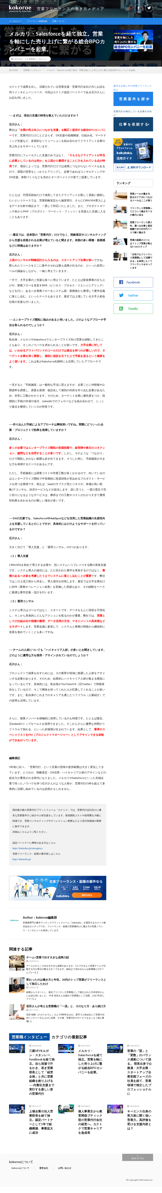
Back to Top (137, 1164)
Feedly (128, 309)
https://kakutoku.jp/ (22, 859)
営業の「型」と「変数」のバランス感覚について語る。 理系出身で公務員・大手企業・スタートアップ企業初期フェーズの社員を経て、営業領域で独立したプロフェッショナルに (140, 1074)
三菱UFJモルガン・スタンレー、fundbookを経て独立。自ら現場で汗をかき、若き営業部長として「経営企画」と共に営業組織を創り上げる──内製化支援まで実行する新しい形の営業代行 (42, 1074)
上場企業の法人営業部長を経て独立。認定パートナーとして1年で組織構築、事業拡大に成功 (42, 1127)
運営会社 (36, 1174)
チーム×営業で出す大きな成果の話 (47, 957)
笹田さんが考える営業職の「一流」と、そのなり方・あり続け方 (66, 1006)
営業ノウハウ (65, 21)
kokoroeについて (18, 1174)
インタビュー (16, 21)
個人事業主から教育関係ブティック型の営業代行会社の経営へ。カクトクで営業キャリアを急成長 (91, 1127)
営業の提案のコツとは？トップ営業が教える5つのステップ (141, 243)
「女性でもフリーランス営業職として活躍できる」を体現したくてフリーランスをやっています (141, 261)
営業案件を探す (134, 99)
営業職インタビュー (37, 59)
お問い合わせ (52, 1174)
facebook (129, 282)
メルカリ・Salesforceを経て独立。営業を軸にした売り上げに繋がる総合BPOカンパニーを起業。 (91, 1065)
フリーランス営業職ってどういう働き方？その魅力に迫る (141, 211)
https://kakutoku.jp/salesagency (28, 848)
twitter (128, 296)
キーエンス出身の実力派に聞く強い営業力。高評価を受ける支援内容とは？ (140, 1125)
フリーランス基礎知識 (41, 21)
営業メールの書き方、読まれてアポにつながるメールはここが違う (141, 197)
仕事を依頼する (134, 124)
